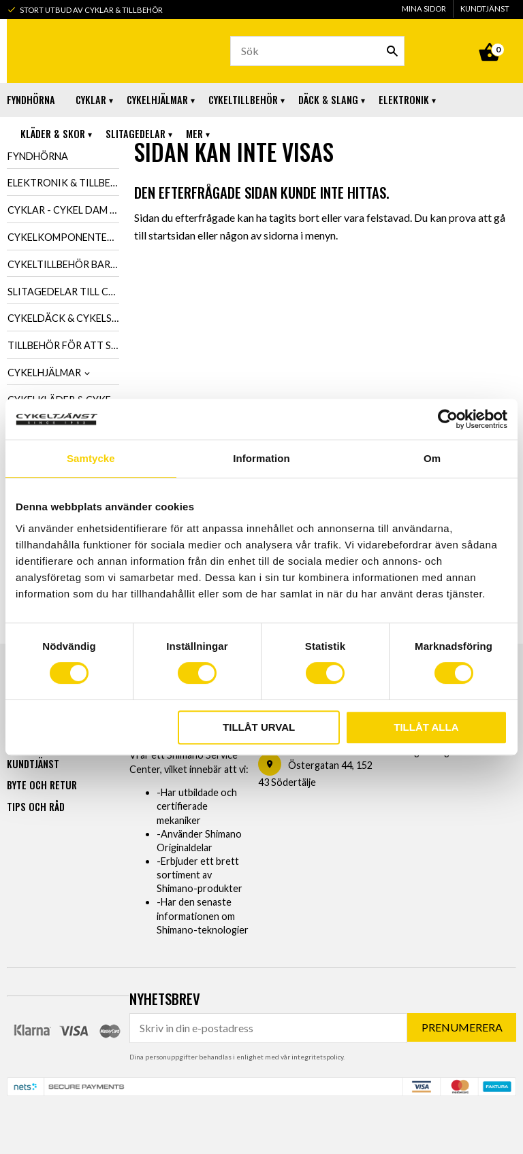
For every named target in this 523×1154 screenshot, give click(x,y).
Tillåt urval (259, 727)
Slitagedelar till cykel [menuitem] (63, 291)
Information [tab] (261, 458)
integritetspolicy (317, 1056)
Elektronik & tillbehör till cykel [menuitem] (63, 182)
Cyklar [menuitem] (91, 100)
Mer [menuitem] (194, 134)
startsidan (171, 235)
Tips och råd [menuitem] (36, 806)
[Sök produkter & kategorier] (317, 51)
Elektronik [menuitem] (404, 100)
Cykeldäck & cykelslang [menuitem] (63, 318)
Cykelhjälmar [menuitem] (157, 100)
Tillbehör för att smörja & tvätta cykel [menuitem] (63, 345)
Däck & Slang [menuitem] (328, 100)
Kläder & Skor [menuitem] (52, 134)
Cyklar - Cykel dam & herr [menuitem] (63, 210)
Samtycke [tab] (91, 458)
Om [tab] (432, 458)
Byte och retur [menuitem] (42, 784)
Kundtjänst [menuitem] (484, 8)
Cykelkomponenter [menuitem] (60, 237)
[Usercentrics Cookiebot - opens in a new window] (447, 419)
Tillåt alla (426, 727)
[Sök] (392, 51)
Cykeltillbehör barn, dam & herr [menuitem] (63, 264)
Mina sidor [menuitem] (424, 8)
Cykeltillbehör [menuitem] (243, 100)
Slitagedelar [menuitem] (135, 134)
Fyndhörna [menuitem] (31, 100)
